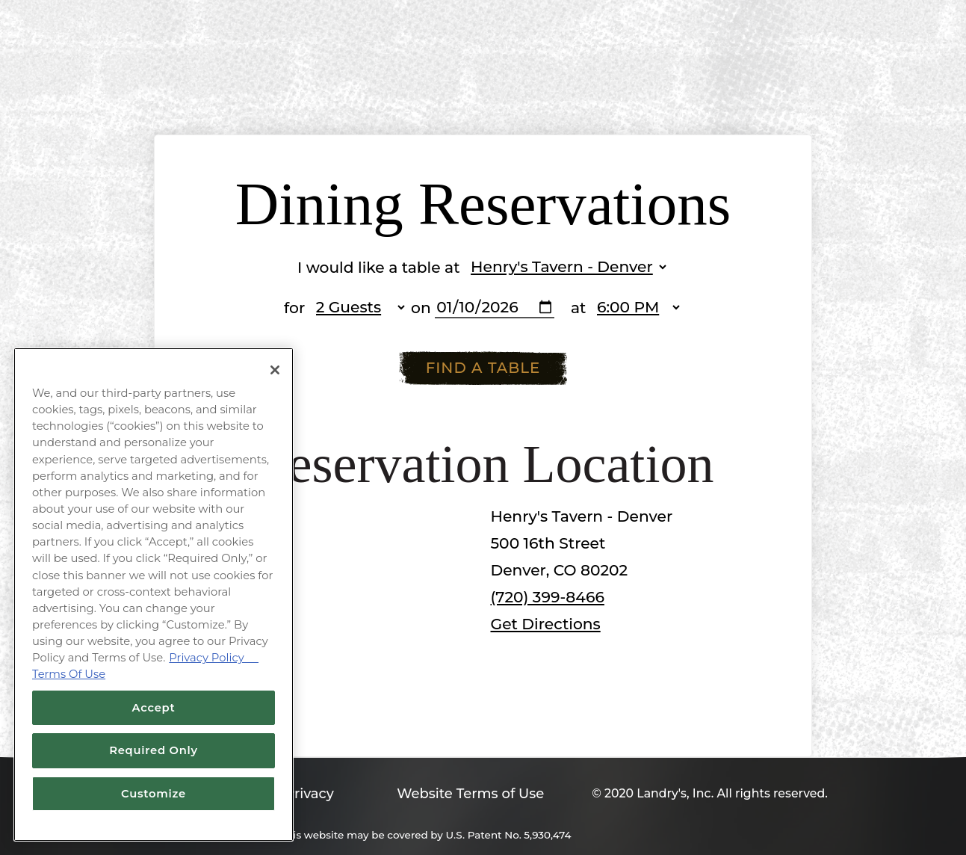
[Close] (274, 370)
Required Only (153, 750)
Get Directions (546, 623)
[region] (153, 595)
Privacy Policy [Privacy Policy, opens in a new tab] (213, 657)
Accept (154, 707)
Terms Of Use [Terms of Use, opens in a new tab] (68, 674)
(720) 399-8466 (547, 596)
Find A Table (483, 368)
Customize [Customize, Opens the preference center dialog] (153, 793)
